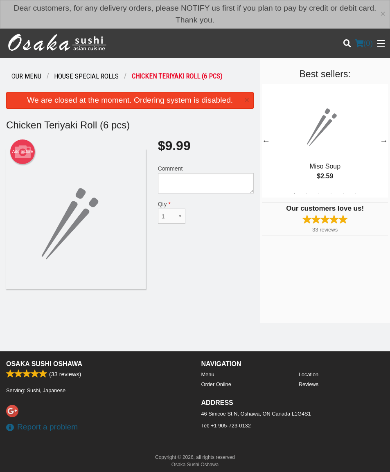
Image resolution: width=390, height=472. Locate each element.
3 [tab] (319, 193)
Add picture (22, 151)
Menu (207, 374)
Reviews (308, 384)
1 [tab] (294, 193)
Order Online (216, 384)
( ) (364, 43)
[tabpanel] (325, 141)
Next (384, 141)
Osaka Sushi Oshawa (44, 363)
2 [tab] (306, 193)
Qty (172, 212)
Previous (266, 141)
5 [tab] (343, 193)
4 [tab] (331, 193)
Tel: (226, 426)
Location (308, 374)
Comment (206, 179)
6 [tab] (356, 193)
